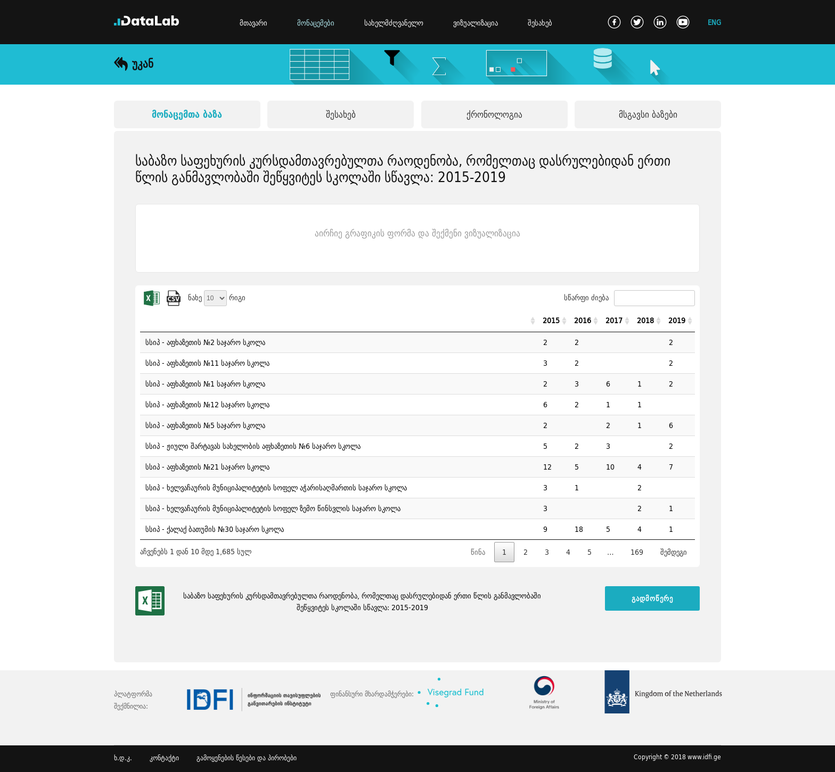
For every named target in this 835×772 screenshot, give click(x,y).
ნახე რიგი (216, 297)
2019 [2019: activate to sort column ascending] (676, 320)
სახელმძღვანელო (393, 23)
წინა (478, 552)
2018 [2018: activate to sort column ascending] (645, 320)
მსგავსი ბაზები (648, 114)
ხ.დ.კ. (123, 757)
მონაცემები (315, 23)
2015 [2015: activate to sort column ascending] (551, 320)
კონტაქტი (164, 757)
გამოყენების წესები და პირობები (247, 757)
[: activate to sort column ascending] (339, 320)
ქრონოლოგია (494, 114)
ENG (714, 22)
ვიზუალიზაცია (475, 23)
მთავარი (253, 23)
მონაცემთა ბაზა (187, 114)
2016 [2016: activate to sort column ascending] (582, 320)
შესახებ (540, 23)
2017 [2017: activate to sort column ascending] (614, 320)
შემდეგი (673, 552)
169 (637, 552)
